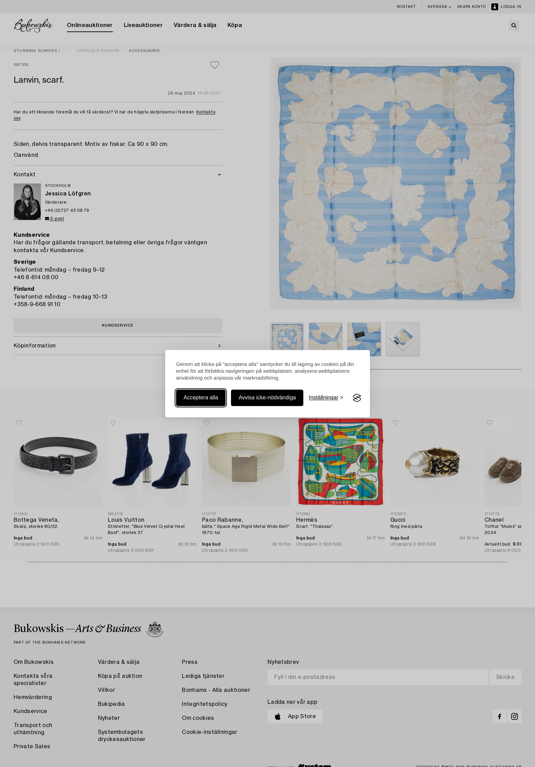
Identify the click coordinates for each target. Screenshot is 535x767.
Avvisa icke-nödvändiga (267, 398)
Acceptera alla (201, 398)
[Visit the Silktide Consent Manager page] (357, 398)
